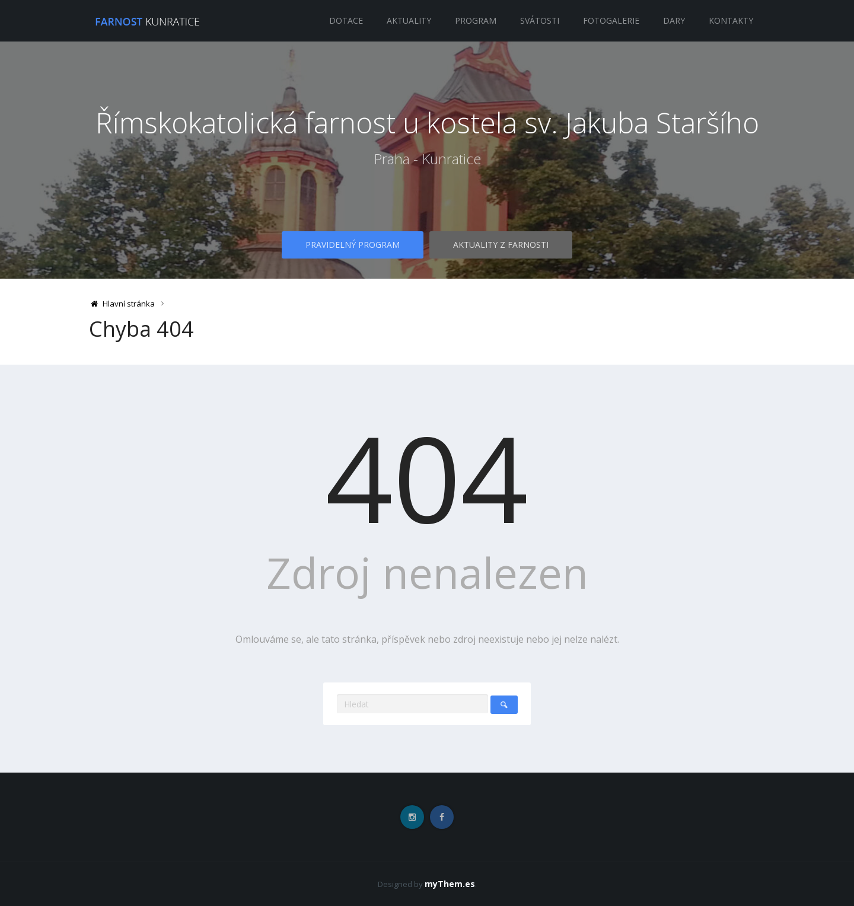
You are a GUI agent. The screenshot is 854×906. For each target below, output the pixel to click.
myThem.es (450, 883)
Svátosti (539, 20)
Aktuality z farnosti (501, 244)
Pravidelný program (352, 244)
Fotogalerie (611, 20)
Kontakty (731, 20)
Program (475, 20)
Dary (674, 20)
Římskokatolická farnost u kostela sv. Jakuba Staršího (427, 123)
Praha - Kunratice (427, 158)
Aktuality (409, 20)
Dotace (346, 20)
